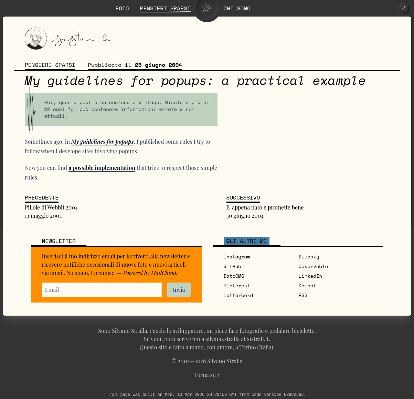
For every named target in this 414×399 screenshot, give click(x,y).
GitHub (232, 266)
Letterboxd (238, 295)
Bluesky (309, 256)
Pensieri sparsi (50, 65)
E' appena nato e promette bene (265, 207)
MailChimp (164, 272)
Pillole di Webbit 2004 (51, 207)
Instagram (237, 256)
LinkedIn (310, 275)
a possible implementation (101, 167)
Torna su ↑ (207, 374)
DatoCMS (234, 275)
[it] (404, 8)
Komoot (307, 285)
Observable (313, 266)
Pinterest (237, 285)
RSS (303, 295)
